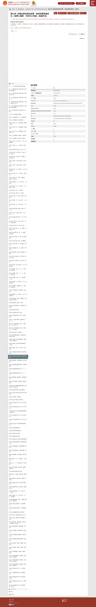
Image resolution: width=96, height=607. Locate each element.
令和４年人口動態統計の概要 (15, 114)
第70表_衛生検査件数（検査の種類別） (17, 389)
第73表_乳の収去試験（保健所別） (16, 399)
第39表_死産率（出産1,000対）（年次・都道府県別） (18, 265)
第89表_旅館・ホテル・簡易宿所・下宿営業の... (17, 459)
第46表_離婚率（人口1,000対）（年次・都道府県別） (18, 295)
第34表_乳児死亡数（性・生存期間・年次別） (17, 244)
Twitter (11, 591)
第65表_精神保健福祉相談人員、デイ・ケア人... (17, 369)
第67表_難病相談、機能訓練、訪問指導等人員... (17, 378)
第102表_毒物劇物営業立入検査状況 (16, 512)
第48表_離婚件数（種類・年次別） (16, 302)
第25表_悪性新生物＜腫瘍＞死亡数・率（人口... (17, 209)
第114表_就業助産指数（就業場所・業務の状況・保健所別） (17, 560)
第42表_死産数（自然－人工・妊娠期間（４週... (17, 278)
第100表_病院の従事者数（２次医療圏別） (17, 504)
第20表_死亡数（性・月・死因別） (16, 190)
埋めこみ (82, 34)
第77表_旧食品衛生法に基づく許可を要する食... (17, 416)
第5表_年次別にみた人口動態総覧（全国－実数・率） (18, 132)
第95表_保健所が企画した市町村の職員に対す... (17, 483)
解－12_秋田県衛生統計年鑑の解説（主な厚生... (17, 111)
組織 (13, 9)
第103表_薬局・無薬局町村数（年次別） (17, 514)
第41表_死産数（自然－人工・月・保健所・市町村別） (17, 274)
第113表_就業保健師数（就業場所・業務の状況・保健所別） (17, 556)
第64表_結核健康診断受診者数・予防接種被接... (17, 365)
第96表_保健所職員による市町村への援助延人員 (17, 487)
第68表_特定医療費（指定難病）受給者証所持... (17, 382)
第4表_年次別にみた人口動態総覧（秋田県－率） (18, 127)
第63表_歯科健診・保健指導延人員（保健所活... (17, 361)
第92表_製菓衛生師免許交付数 (15, 471)
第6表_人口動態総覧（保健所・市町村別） (18, 135)
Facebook (11, 594)
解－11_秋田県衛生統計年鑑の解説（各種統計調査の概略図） (17, 106)
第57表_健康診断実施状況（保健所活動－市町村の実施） (17, 335)
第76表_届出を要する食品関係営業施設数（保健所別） (17, 411)
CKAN (64, 601)
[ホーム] (10, 9)
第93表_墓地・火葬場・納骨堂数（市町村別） (17, 475)
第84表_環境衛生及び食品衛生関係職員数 (17, 439)
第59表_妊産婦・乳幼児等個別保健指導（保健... (17, 344)
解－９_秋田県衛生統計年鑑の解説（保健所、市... (17, 98)
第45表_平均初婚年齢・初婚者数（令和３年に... (17, 291)
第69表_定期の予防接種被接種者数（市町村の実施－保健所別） (17, 386)
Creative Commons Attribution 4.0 (60, 100)
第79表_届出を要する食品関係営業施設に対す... (17, 424)
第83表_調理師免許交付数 (14, 436)
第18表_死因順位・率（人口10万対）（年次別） (18, 182)
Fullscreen (82, 38)
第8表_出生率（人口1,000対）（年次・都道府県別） (17, 142)
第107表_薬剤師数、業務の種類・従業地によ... (17, 531)
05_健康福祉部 (20, 9)
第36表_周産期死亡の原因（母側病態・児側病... (17, 253)
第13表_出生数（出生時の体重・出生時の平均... (17, 161)
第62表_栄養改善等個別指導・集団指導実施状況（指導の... (64, 9)
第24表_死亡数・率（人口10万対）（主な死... (18, 205)
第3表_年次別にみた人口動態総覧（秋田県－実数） (18, 123)
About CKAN (11, 599)
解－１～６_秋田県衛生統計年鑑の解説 (17, 86)
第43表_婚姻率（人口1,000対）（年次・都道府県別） (18, 282)
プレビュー (14, 31)
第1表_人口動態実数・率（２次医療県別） (18, 117)
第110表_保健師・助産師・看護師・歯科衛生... (17, 543)
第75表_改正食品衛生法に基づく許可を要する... (17, 407)
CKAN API (11, 601)
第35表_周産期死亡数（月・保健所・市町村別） (17, 248)
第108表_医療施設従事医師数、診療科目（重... (17, 535)
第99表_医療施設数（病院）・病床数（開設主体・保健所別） (17, 500)
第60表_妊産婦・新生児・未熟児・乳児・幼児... (17, 348)
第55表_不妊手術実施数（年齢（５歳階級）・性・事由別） (17, 328)
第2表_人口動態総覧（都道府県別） (16, 120)
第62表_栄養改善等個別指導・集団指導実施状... (17, 357)
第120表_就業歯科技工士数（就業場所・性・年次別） (17, 586)
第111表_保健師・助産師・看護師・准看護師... (17, 548)
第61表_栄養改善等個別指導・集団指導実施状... (17, 352)
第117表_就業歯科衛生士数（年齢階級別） (17, 573)
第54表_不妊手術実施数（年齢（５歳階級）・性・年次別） (17, 324)
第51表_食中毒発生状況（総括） (16, 312)
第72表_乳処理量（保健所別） (15, 396)
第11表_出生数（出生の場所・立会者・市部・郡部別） (17, 153)
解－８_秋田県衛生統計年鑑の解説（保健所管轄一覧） (17, 94)
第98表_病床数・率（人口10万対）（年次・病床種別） (17, 496)
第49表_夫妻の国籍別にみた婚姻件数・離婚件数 (17, 306)
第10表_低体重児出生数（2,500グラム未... (18, 149)
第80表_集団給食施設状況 (14, 427)
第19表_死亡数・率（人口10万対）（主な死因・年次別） (18, 187)
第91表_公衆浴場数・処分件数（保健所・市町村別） (17, 468)
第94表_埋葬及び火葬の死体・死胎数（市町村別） (17, 479)
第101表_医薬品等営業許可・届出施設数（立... (17, 508)
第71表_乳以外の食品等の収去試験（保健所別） (17, 393)
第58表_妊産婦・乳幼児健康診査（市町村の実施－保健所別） (17, 340)
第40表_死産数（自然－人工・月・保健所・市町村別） (17, 269)
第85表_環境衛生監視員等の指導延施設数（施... (17, 442)
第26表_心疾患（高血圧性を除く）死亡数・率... (17, 213)
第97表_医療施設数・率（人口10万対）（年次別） (17, 491)
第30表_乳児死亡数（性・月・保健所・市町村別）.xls (17, 229)
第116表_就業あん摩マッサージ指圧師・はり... (17, 569)
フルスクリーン (73, 34)
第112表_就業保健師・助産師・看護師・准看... (17, 552)
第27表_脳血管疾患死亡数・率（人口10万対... (18, 217)
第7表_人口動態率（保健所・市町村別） (17, 138)
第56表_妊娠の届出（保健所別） (16, 332)
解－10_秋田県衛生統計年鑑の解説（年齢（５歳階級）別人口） (17, 102)
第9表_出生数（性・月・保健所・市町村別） (17, 146)
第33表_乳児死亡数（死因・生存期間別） (17, 240)
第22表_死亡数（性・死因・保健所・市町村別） (17, 196)
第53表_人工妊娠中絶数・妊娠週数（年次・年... (17, 320)
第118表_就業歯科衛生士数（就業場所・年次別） (17, 577)
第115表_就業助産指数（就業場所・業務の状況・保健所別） (17, 565)
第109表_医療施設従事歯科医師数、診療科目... (17, 539)
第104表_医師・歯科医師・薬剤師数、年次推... (17, 518)
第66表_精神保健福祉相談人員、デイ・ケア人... (17, 373)
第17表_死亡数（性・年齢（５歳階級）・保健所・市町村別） (17, 178)
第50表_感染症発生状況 (14, 309)
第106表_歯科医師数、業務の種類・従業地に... (17, 527)
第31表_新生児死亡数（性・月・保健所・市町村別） (17, 233)
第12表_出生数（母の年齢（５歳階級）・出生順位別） (17, 157)
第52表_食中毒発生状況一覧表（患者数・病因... (17, 316)
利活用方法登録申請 (73, 13)
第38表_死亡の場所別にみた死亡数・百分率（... (17, 261)
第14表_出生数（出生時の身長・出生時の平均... (17, 165)
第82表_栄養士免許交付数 (14, 433)
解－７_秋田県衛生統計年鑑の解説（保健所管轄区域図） (17, 90)
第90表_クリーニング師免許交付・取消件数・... (17, 463)
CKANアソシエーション (14, 602)
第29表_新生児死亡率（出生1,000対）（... (18, 225)
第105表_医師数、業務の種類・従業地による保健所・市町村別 (17, 522)
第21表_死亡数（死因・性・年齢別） (17, 193)
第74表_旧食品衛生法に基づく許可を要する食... (17, 403)
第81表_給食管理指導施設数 (15, 430)
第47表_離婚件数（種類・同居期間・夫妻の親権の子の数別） (17, 299)
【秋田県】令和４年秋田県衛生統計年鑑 (36, 9)
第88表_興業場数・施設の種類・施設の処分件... (17, 455)
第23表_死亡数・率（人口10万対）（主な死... (18, 201)
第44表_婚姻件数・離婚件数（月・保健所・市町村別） (17, 286)
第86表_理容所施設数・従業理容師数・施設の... (17, 447)
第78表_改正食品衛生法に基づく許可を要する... (17, 420)
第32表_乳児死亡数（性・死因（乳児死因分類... (17, 237)
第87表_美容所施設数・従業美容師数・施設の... (17, 451)
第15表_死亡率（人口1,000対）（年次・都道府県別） (18, 170)
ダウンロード (62, 13)
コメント (83, 13)
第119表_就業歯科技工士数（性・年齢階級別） (17, 581)
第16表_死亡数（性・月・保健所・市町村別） (17, 174)
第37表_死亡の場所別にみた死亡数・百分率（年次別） (17, 257)
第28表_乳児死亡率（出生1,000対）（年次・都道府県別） (17, 222)
